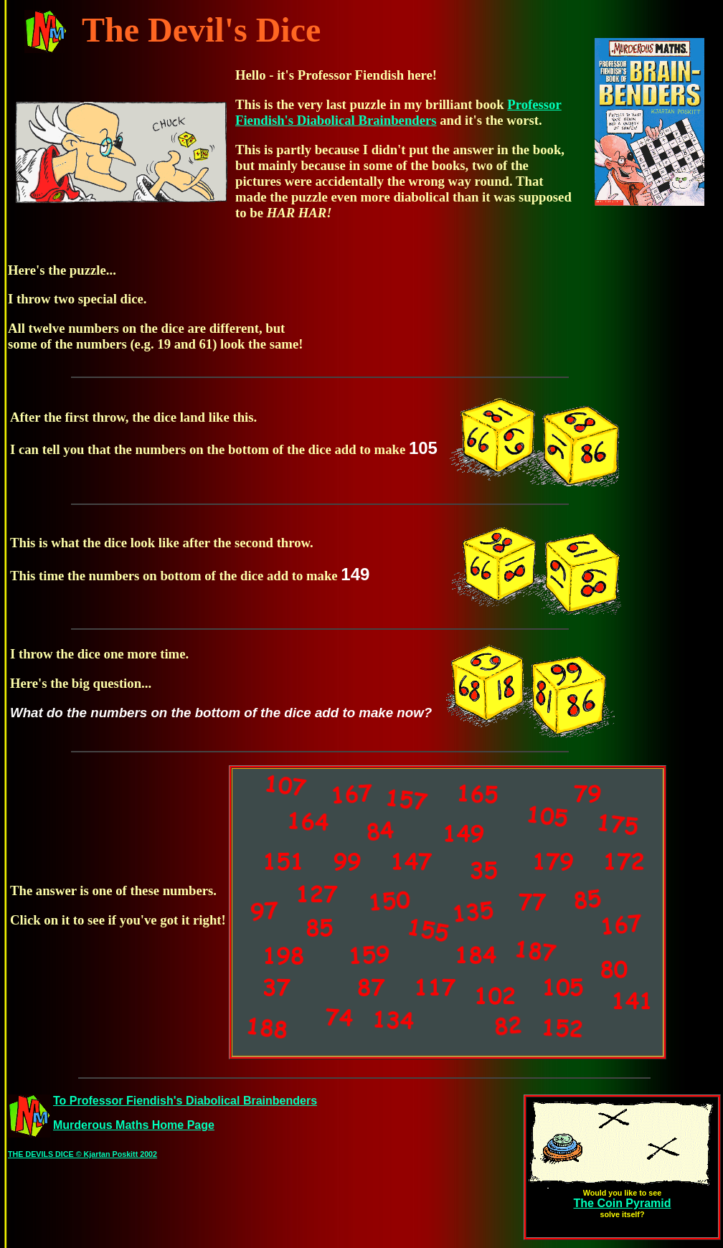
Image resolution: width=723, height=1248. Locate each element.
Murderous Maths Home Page (133, 1125)
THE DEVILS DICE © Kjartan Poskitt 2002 (82, 1154)
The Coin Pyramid (622, 1203)
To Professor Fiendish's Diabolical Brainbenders (185, 1101)
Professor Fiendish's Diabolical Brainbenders (398, 112)
